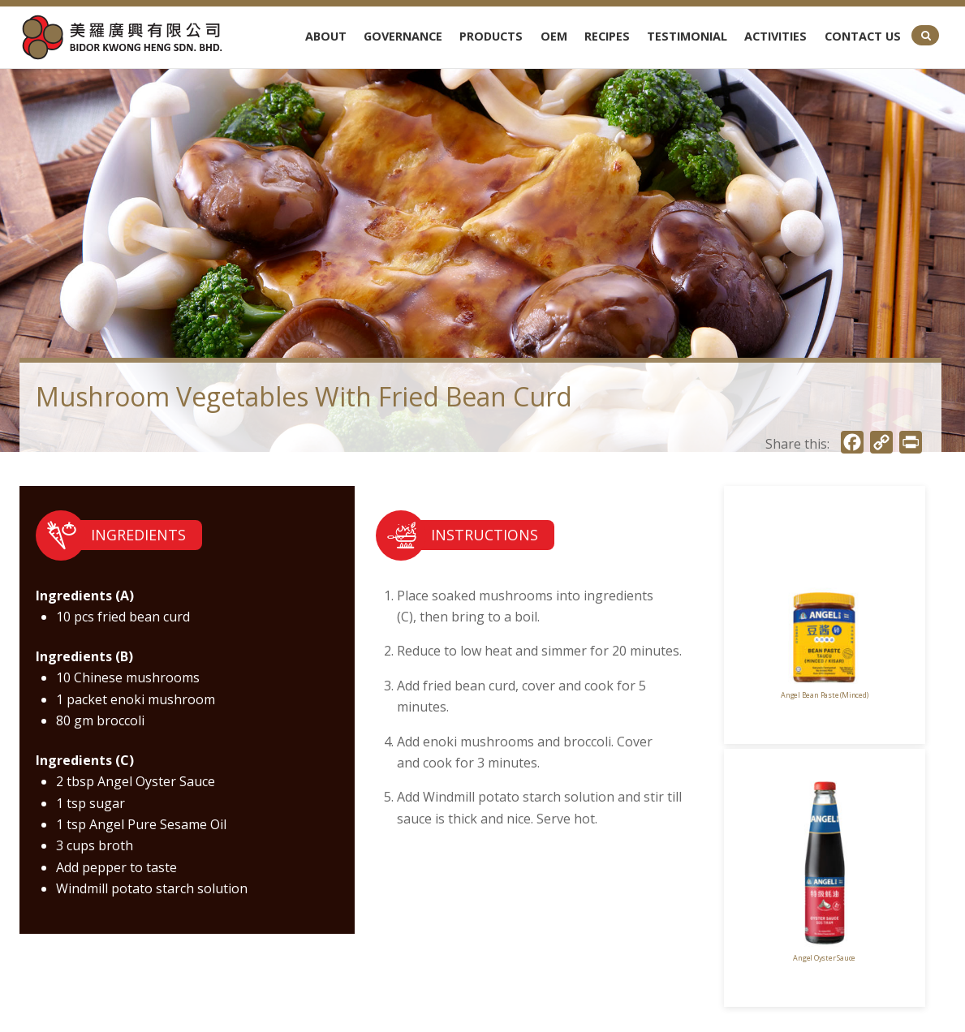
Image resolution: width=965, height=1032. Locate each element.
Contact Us (863, 36)
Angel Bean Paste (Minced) (824, 695)
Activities (775, 36)
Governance (403, 36)
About (326, 36)
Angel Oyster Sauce (824, 957)
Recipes (607, 36)
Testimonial (687, 36)
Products (491, 36)
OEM (554, 36)
